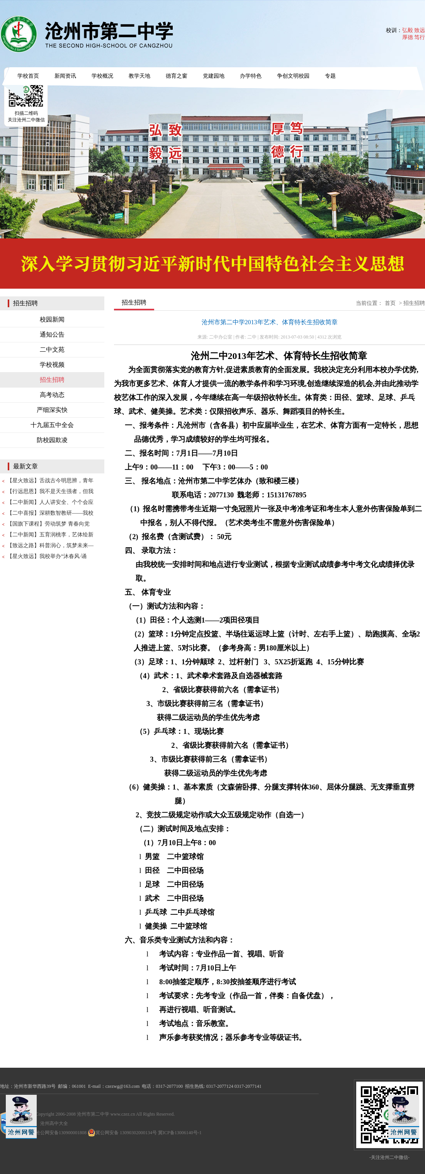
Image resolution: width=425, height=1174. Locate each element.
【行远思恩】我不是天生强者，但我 (50, 491)
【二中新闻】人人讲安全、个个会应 (50, 502)
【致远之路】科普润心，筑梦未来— (50, 545)
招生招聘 (52, 379)
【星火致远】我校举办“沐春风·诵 (47, 556)
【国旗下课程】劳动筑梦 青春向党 (48, 524)
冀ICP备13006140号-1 (180, 1132)
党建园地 (213, 76)
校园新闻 (52, 319)
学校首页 (28, 76)
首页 (390, 303)
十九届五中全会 (52, 425)
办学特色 (251, 76)
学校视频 (52, 364)
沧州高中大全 (54, 1123)
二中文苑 (52, 349)
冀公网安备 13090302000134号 (122, 1133)
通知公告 (52, 334)
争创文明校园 (293, 76)
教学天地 (139, 76)
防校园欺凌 (52, 440)
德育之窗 (176, 76)
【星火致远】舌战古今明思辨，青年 (50, 480)
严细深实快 (52, 410)
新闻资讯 (65, 76)
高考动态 (52, 394)
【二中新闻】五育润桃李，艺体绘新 (50, 535)
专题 (330, 76)
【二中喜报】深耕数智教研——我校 (50, 513)
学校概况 (102, 76)
